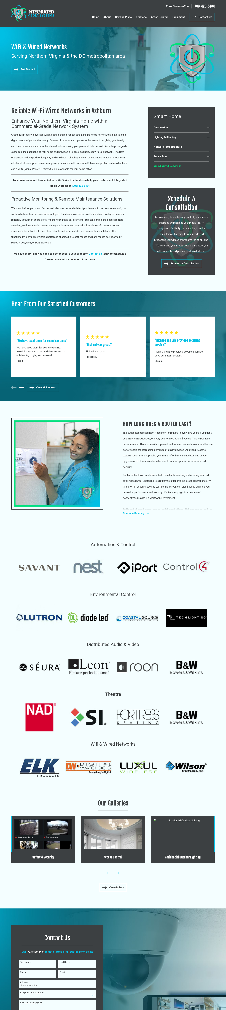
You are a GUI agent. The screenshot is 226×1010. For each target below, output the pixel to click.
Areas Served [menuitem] (159, 17)
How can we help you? (28, 1002)
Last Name (62, 962)
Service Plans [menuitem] (123, 17)
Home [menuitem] (95, 17)
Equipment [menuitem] (178, 17)
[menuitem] (181, 128)
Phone (21, 972)
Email (60, 972)
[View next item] (21, 387)
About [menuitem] (107, 17)
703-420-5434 (205, 6)
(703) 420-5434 (33, 951)
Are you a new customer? (30, 992)
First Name (23, 962)
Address (22, 982)
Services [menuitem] (141, 17)
